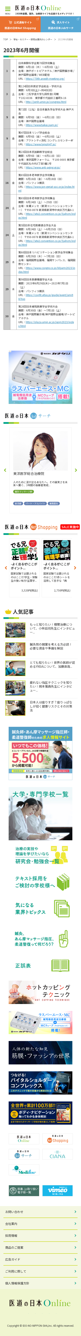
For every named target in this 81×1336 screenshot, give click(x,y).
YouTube (47, 1313)
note (54, 1313)
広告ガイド (12, 1259)
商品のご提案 (14, 1247)
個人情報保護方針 (17, 1283)
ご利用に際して (15, 1271)
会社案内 (11, 1223)
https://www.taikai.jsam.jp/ (42, 125)
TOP (5, 39)
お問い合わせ (14, 1212)
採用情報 (11, 1235)
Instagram (40, 1313)
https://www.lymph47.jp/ (41, 144)
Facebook (27, 1313)
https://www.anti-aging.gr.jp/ (43, 167)
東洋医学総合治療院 (28, 473)
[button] (5, 470)
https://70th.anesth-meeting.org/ (45, 78)
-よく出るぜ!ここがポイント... (24, 566)
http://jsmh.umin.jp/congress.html (46, 102)
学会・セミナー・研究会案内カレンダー (32, 39)
